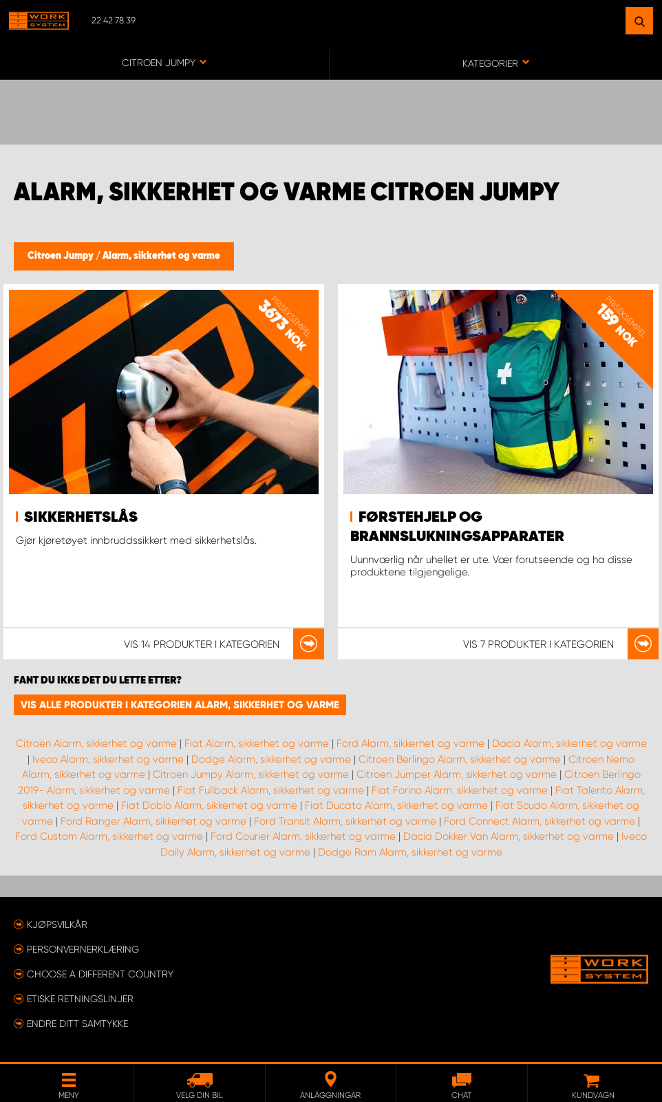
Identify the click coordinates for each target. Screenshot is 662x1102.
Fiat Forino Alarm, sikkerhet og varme (460, 790)
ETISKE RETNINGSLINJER (80, 998)
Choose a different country (100, 973)
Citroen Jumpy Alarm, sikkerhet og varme (251, 774)
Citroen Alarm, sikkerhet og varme (96, 743)
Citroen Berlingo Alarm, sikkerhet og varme (460, 759)
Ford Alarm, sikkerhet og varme (410, 743)
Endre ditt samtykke (77, 1023)
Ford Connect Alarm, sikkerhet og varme (539, 821)
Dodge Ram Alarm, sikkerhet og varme (410, 852)
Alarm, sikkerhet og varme (161, 256)
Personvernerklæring (83, 949)
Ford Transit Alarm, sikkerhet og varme (345, 821)
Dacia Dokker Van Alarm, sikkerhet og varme (508, 836)
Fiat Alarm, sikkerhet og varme (256, 743)
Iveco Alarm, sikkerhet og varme (108, 759)
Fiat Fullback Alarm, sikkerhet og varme (271, 790)
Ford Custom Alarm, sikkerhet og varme (109, 836)
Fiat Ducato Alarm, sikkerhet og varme (396, 805)
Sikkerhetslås (81, 517)
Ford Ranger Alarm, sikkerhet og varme (153, 821)
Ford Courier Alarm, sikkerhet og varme (303, 836)
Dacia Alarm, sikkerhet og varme (569, 743)
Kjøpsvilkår (57, 924)
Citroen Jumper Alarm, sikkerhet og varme (456, 774)
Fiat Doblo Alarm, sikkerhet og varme (209, 805)
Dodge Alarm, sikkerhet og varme (271, 759)
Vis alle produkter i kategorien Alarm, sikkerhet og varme (180, 705)
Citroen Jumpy (62, 256)
